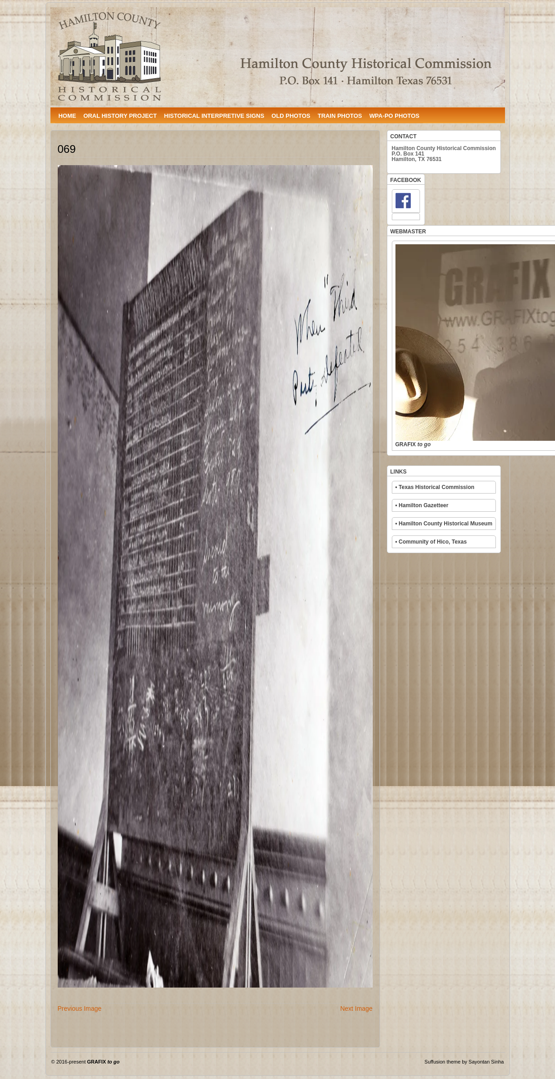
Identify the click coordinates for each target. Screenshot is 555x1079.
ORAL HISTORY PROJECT (119, 115)
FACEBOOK (405, 180)
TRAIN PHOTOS (340, 115)
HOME (67, 115)
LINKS (398, 472)
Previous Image (80, 1008)
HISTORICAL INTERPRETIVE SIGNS (214, 115)
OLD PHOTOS (290, 115)
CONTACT (403, 136)
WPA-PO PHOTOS (394, 115)
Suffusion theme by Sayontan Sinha (464, 1061)
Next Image (356, 1008)
